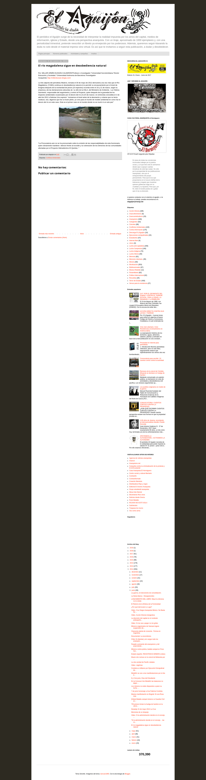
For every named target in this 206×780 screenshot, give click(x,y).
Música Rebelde (135, 270)
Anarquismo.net (134, 463)
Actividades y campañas (79, 54)
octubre (134, 578)
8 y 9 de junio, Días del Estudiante (143, 678)
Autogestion (133, 222)
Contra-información (136, 230)
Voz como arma (134, 511)
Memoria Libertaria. (136, 259)
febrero (134, 740)
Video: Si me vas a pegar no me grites (144, 623)
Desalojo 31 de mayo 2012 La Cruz (143, 709)
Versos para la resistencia (138, 283)
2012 (132, 569)
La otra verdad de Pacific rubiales (143, 662)
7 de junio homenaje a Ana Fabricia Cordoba (147, 691)
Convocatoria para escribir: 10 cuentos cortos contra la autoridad (152, 359)
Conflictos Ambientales (53, 158)
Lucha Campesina (135, 248)
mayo (134, 731)
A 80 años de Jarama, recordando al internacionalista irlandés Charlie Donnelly (152, 422)
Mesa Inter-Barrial (135, 492)
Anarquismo (133, 219)
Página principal (44, 54)
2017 (132, 554)
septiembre (136, 581)
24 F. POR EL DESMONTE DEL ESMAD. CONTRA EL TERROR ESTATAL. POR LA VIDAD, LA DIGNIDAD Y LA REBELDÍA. (151, 296)
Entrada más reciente (46, 234)
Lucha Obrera (134, 254)
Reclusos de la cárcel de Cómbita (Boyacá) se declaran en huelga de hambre (152, 373)
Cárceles (132, 224)
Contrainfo (133, 476)
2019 (132, 548)
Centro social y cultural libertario (140, 473)
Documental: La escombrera (141, 636)
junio (133, 590)
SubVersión (133, 505)
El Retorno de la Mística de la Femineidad (146, 604)
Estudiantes (133, 238)
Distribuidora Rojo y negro (138, 484)
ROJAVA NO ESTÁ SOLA (138, 503)
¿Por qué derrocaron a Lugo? (141, 607)
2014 (132, 563)
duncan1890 (104, 774)
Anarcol (132, 461)
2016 (132, 557)
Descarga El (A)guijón (137, 232)
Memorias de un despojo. (140, 712)
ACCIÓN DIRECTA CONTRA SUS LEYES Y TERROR (152, 312)
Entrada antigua (115, 234)
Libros (131, 243)
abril (133, 734)
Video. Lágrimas (137, 665)
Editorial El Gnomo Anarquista (139, 487)
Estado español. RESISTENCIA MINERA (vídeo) (148, 654)
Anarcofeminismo (135, 214)
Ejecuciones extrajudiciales (138, 235)
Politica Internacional (136, 275)
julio (133, 587)
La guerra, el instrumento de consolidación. (146, 593)
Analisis (94, 54)
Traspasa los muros (136, 508)
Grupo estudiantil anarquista (139, 489)
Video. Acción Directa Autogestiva (143, 615)
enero (134, 743)
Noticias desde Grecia (137, 497)
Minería (132, 262)
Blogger (127, 774)
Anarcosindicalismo (136, 216)
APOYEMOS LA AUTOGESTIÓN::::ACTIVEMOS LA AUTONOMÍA (152, 438)
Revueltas (132, 278)
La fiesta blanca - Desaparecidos (142, 596)
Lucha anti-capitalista (136, 246)
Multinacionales (134, 267)
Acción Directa (134, 211)
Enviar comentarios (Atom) (57, 237)
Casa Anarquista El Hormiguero (140, 470)
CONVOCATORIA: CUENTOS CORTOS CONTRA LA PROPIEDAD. (150, 404)
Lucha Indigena (134, 251)
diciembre (135, 572)
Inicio (82, 234)
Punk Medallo (134, 500)
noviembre (135, 575)
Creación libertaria (135, 481)
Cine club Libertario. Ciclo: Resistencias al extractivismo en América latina (151, 329)
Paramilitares (133, 272)
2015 (132, 560)
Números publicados (60, 54)
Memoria (132, 256)
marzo (134, 737)
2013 (132, 566)
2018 (132, 551)
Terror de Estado (135, 281)
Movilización (133, 264)
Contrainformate (135, 479)
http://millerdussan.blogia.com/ (59, 78)
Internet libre (133, 240)
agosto (134, 584)
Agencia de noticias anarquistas (140, 458)
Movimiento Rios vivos (137, 495)
